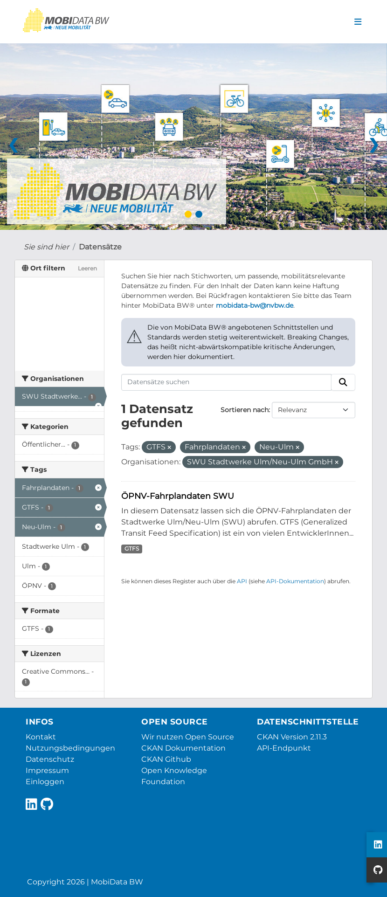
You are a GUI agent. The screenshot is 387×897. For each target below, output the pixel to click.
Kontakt (41, 736)
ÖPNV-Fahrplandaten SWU (177, 496)
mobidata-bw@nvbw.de (254, 305)
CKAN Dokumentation (183, 748)
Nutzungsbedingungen (70, 748)
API (242, 581)
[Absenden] (343, 382)
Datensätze (100, 246)
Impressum (47, 770)
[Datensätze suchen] (226, 382)
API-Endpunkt (284, 748)
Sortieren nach (245, 410)
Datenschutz (50, 759)
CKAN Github (166, 759)
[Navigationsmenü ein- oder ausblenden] (358, 22)
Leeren (87, 268)
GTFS (131, 548)
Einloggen (45, 781)
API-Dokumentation (295, 581)
